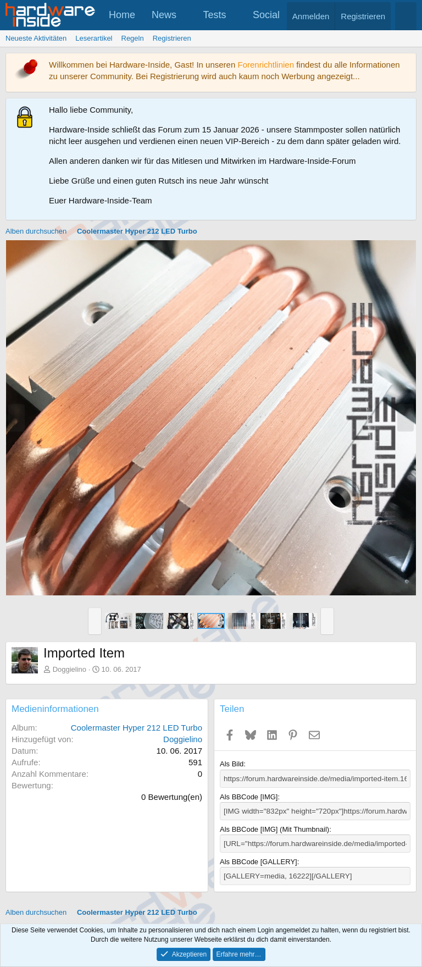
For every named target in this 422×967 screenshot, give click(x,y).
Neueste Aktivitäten (35, 38)
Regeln (132, 38)
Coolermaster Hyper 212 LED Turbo (136, 727)
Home (122, 14)
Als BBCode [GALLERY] (258, 860)
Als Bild (231, 764)
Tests (214, 14)
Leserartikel (93, 38)
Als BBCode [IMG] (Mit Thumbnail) (274, 828)
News (164, 14)
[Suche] (406, 16)
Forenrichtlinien (265, 64)
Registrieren (172, 38)
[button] (186, 15)
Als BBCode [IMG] (248, 796)
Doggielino (69, 669)
